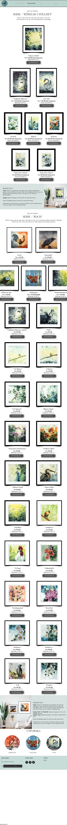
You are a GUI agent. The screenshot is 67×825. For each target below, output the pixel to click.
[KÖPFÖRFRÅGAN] (33, 62)
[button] (12, 753)
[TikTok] (33, 762)
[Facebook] (30, 762)
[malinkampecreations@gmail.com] (12, 766)
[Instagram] (26, 762)
